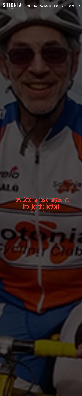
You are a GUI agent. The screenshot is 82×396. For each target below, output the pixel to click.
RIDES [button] (56, 6)
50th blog (44, 195)
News (36, 6)
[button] (80, 6)
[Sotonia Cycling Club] (12, 6)
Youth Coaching (46, 6)
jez (51, 195)
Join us (72, 6)
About (29, 6)
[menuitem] (29, 6)
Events (64, 6)
